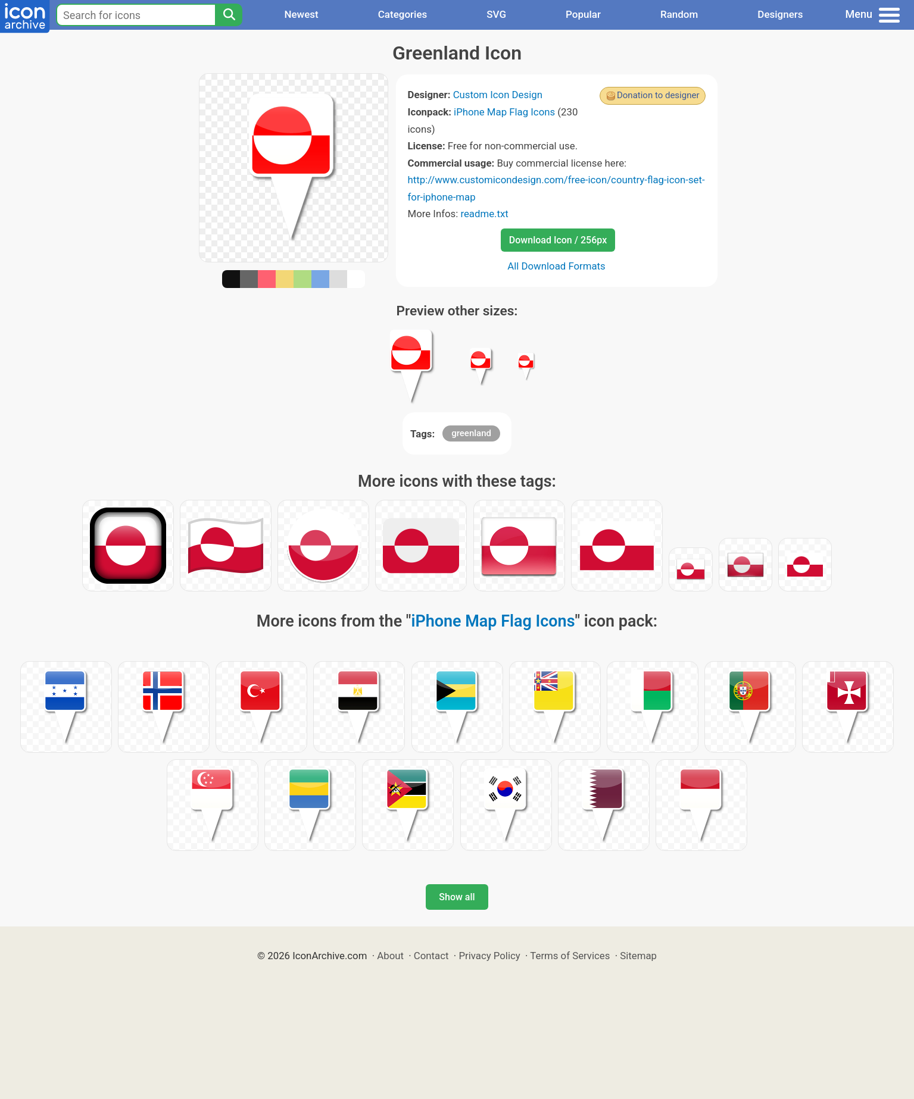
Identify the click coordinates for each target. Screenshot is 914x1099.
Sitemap (638, 956)
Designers (780, 14)
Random (679, 14)
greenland (471, 433)
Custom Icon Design (497, 95)
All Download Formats (556, 266)
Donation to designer (658, 95)
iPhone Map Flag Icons (504, 112)
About (390, 956)
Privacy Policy (489, 956)
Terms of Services (570, 956)
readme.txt (484, 214)
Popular (583, 14)
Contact (431, 956)
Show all (457, 897)
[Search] (228, 15)
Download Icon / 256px (558, 240)
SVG (496, 14)
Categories (403, 14)
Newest (301, 14)
